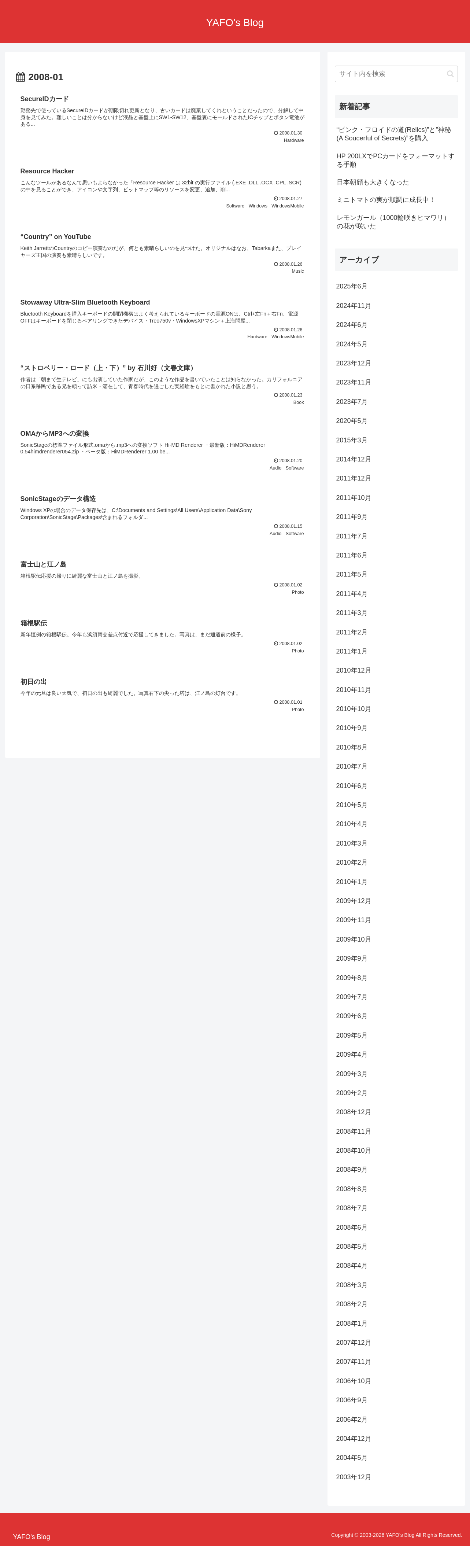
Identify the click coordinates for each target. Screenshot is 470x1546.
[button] (450, 74)
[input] (396, 74)
